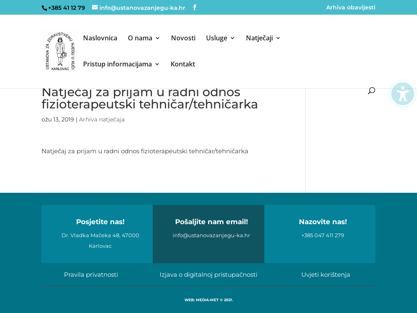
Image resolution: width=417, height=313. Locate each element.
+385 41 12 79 (66, 7)
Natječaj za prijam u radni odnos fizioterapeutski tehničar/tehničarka (145, 151)
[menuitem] (100, 48)
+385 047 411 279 (322, 235)
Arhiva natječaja (102, 119)
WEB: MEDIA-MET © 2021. (208, 300)
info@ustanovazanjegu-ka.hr (211, 235)
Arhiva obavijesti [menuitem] (350, 7)
